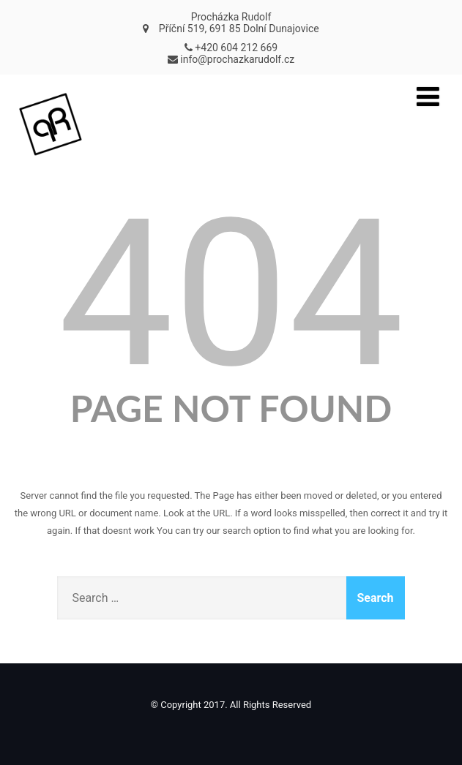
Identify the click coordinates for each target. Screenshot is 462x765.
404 (230, 294)
